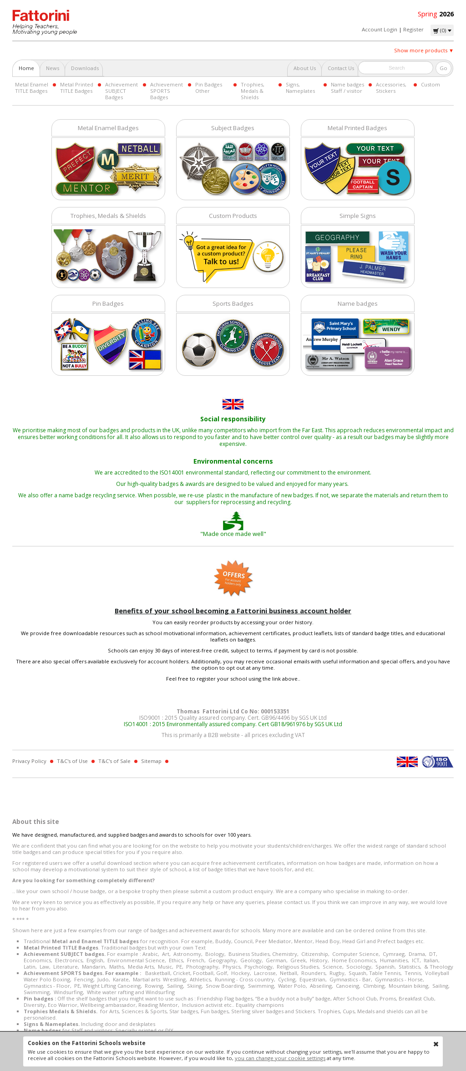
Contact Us (341, 68)
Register (413, 29)
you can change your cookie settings (280, 1058)
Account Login (379, 29)
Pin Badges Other (208, 87)
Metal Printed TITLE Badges (76, 87)
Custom (430, 84)
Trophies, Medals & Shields (252, 91)
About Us (305, 68)
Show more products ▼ (424, 50)
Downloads (85, 68)
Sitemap (151, 761)
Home (26, 68)
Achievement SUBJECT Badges (121, 91)
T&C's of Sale (114, 761)
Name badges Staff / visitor (347, 87)
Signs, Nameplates (300, 87)
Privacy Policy (29, 761)
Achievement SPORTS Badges (166, 91)
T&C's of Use (72, 761)
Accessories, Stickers (391, 87)
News (52, 68)
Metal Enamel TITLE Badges (31, 87)
